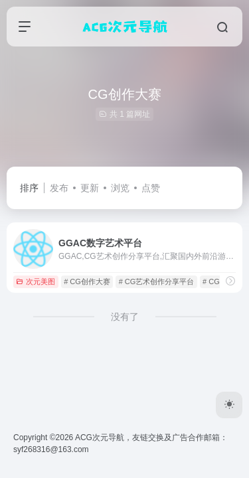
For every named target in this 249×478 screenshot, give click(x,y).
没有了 (125, 316)
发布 (59, 188)
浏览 (120, 188)
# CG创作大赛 (87, 281)
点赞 (150, 188)
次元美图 (35, 281)
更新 (89, 188)
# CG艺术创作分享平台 (157, 281)
